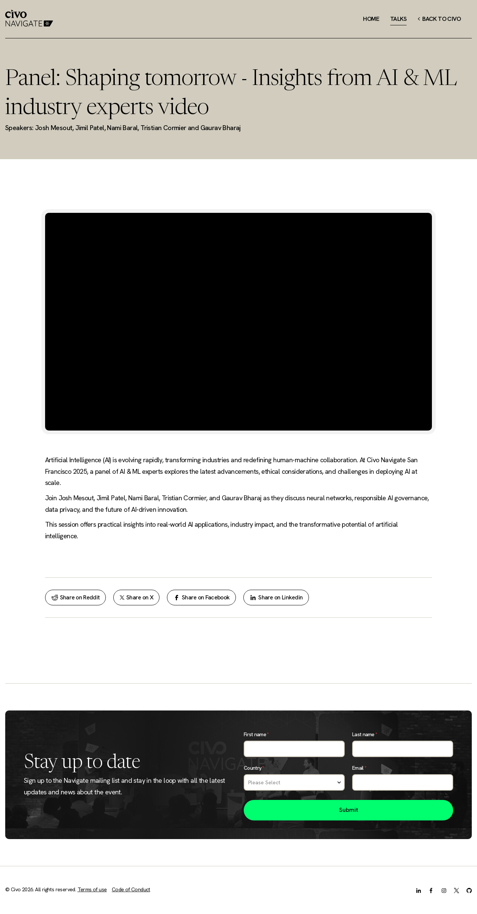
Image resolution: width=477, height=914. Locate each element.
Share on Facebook (201, 597)
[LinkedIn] (418, 890)
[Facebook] (431, 890)
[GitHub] (469, 890)
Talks (398, 19)
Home (371, 19)
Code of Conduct (131, 889)
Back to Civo (439, 19)
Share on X (136, 597)
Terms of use (92, 889)
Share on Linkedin (276, 597)
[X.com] (456, 890)
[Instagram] (443, 890)
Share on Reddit (75, 597)
